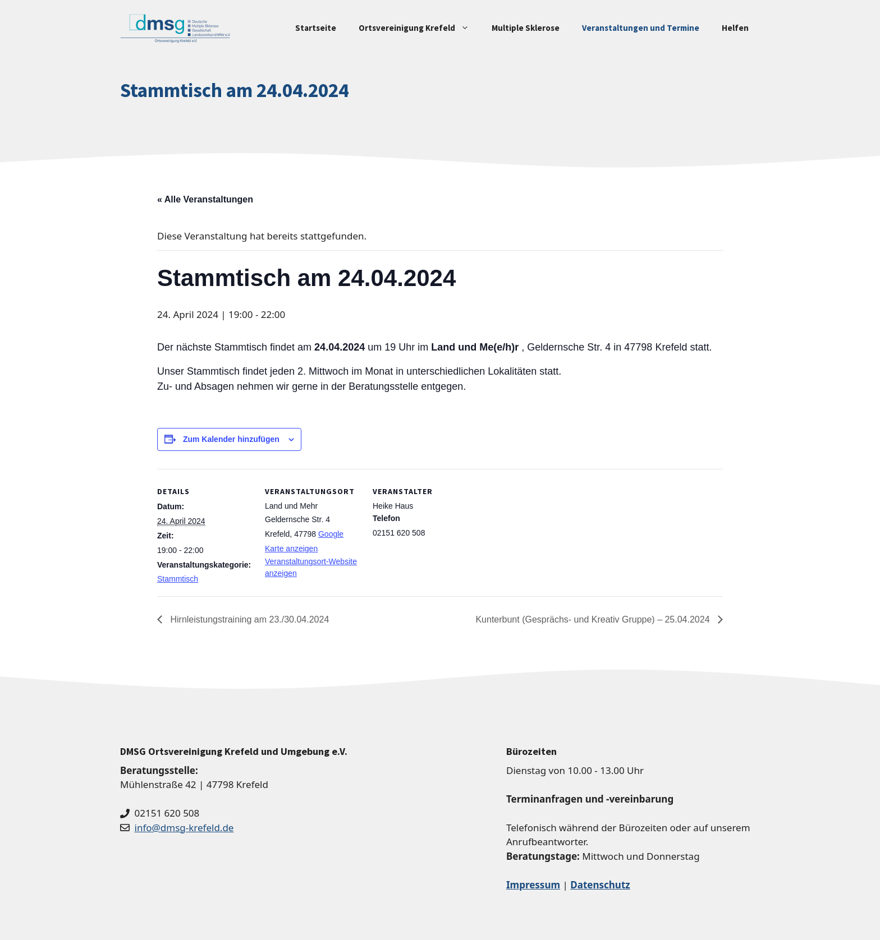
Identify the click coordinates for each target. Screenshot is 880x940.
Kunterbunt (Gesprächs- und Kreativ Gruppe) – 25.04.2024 (593, 619)
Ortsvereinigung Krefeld (419, 28)
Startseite (315, 27)
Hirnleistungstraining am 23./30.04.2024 (248, 619)
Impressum (533, 884)
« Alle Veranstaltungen (205, 199)
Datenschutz (600, 884)
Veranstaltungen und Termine (640, 27)
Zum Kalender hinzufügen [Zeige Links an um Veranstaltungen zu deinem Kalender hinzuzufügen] (231, 439)
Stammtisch (177, 578)
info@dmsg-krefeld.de (184, 827)
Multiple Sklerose (526, 27)
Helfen (735, 27)
